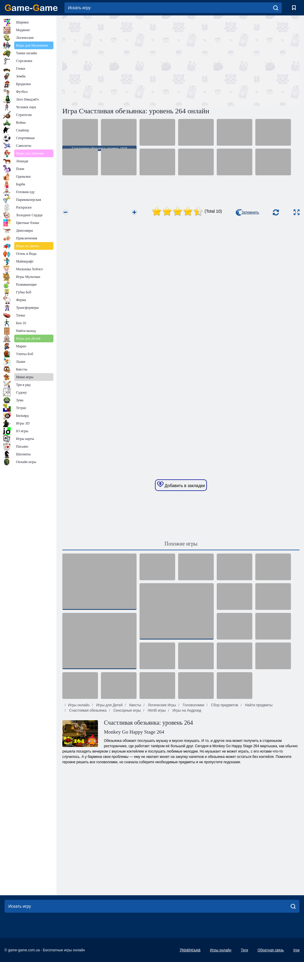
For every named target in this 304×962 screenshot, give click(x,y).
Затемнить (247, 212)
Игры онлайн (78, 705)
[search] (275, 7)
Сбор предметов (224, 705)
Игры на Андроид (186, 710)
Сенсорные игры (126, 710)
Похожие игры (180, 544)
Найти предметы (258, 705)
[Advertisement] (122, 60)
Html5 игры (156, 710)
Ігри (296, 950)
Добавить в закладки (181, 484)
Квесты (134, 705)
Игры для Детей (109, 705)
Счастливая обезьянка (87, 710)
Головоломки (193, 705)
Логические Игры (161, 705)
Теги (244, 950)
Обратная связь (270, 950)
